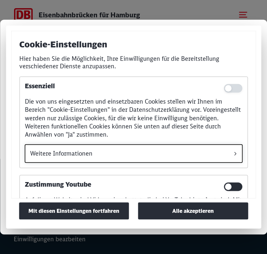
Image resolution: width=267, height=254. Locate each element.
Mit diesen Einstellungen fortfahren (73, 211)
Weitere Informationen (61, 153)
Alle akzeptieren (193, 211)
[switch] (233, 186)
